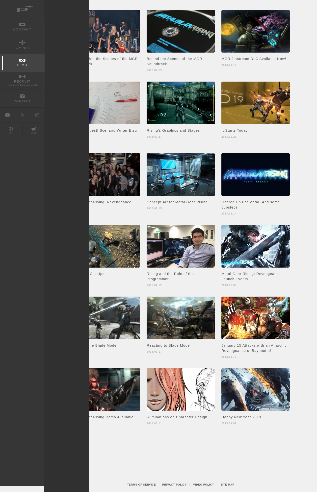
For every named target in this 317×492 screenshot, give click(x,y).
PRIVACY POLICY (174, 484)
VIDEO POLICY (203, 484)
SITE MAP (227, 484)
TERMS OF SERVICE (141, 484)
